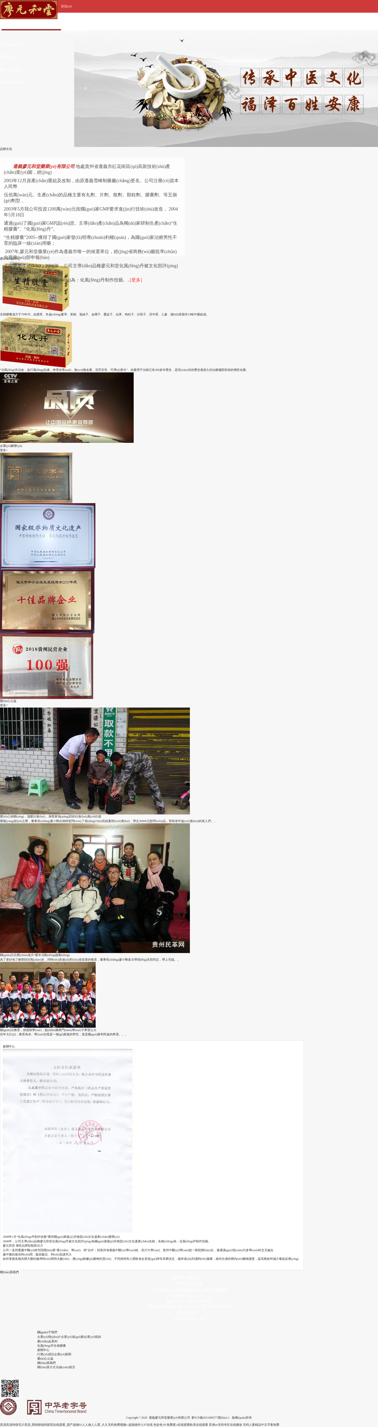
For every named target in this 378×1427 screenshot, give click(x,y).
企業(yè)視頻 (92, 1337)
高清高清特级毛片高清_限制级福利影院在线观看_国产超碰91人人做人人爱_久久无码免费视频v (64, 1424)
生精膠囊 (60, 1345)
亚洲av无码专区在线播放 (225, 1424)
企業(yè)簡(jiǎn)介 (49, 1337)
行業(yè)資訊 (45, 1354)
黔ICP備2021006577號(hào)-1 (211, 1417)
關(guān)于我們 (73, 19)
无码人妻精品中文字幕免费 (261, 1424)
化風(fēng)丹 (45, 1345)
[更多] (136, 279)
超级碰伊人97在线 (140, 1424)
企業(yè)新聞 (62, 1354)
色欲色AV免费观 (164, 1424)
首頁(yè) (66, 6)
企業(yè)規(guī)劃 (72, 1337)
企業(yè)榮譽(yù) (75, 32)
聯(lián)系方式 (46, 1367)
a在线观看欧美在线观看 (192, 1424)
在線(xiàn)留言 (65, 1367)
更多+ (4, 450)
